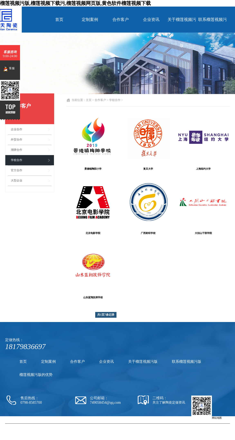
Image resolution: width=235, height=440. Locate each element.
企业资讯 (151, 19)
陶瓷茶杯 (163, 425)
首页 (59, 19)
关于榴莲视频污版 (182, 32)
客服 (9, 68)
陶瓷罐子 (186, 425)
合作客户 (120, 19)
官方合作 (16, 170)
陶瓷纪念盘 (175, 425)
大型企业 (16, 180)
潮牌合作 (16, 149)
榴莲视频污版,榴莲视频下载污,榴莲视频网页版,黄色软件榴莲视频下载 (75, 3)
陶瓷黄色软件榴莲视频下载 (143, 425)
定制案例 (90, 19)
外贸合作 (16, 139)
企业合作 (16, 129)
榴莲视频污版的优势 (36, 375)
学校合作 (16, 160)
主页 (89, 100)
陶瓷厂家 (123, 425)
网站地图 (217, 417)
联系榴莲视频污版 (212, 32)
